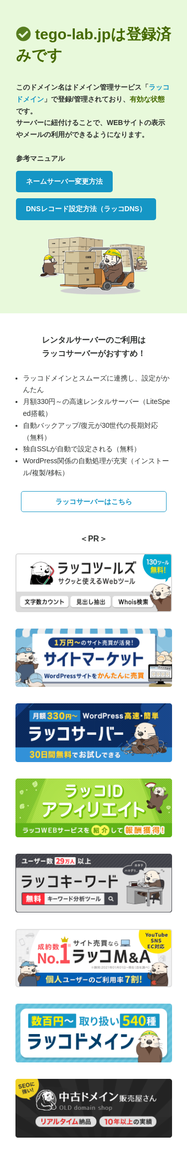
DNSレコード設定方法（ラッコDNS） (86, 209)
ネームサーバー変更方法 (64, 181)
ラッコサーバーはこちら (93, 502)
